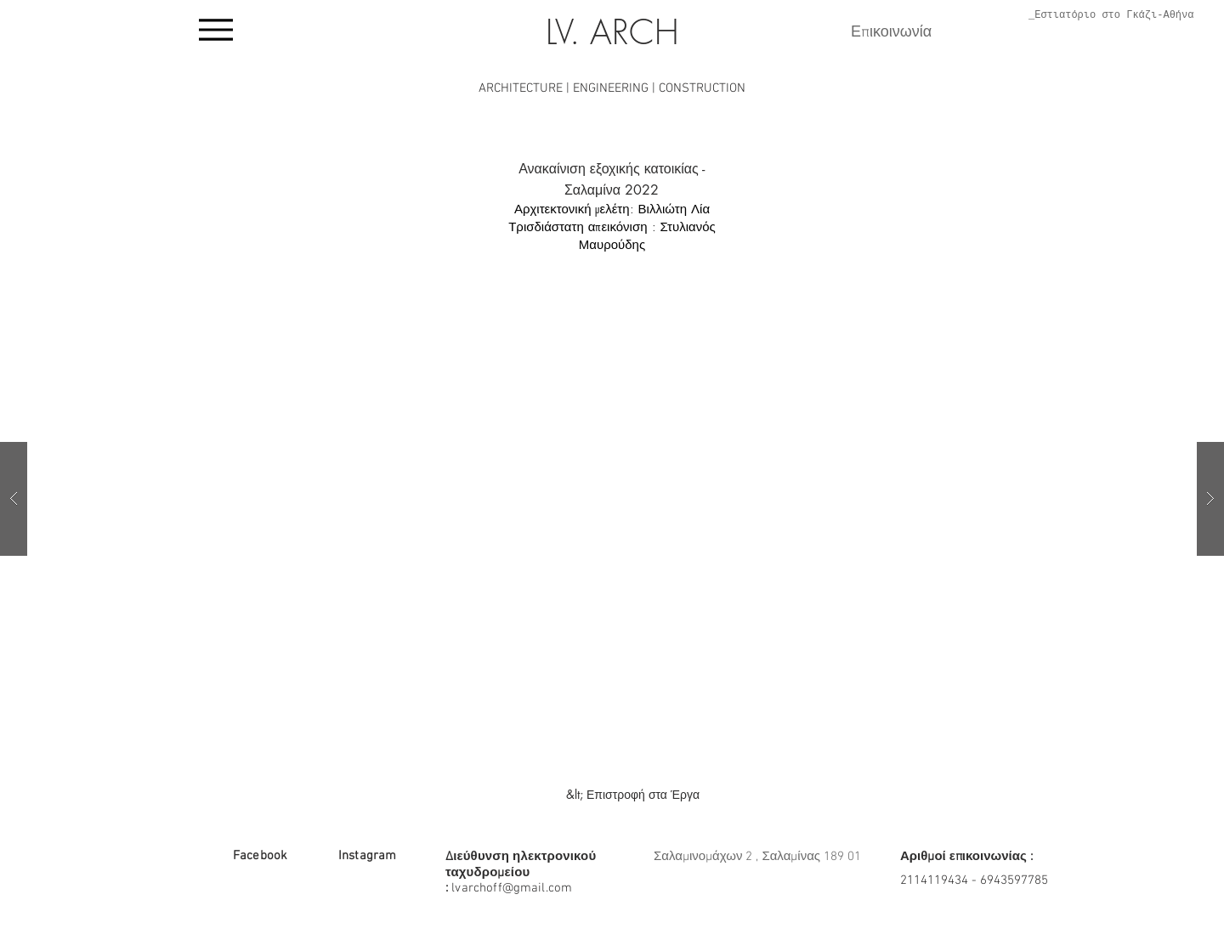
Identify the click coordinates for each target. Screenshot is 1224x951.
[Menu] (215, 29)
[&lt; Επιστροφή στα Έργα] (633, 795)
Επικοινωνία (891, 33)
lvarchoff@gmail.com (511, 888)
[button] (612, 499)
